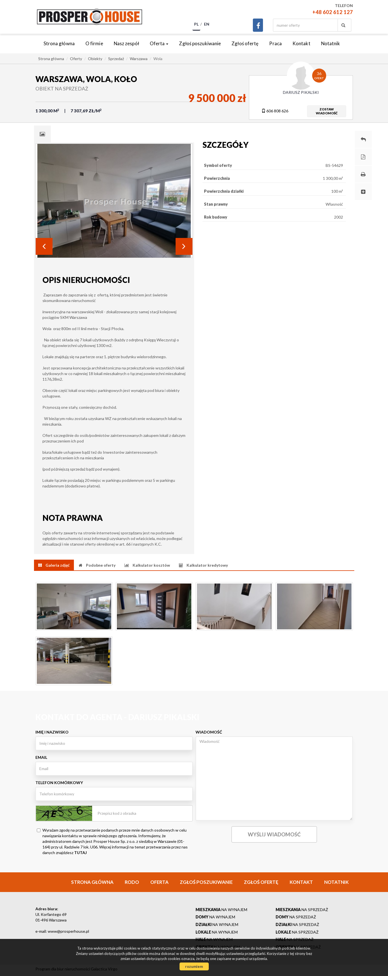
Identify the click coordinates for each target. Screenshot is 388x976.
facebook (258, 25)
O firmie (94, 43)
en (206, 24)
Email (41, 757)
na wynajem (221, 909)
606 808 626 (275, 110)
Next (184, 246)
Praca (275, 43)
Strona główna (59, 43)
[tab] (42, 134)
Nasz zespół (126, 43)
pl (196, 24)
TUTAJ (80, 852)
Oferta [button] (159, 43)
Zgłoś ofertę (245, 43)
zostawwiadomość (326, 111)
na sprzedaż (302, 909)
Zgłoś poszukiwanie (200, 43)
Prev (44, 246)
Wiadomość (209, 732)
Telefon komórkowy (59, 782)
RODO (132, 882)
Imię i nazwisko (52, 732)
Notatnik (330, 43)
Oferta (159, 882)
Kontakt (301, 43)
